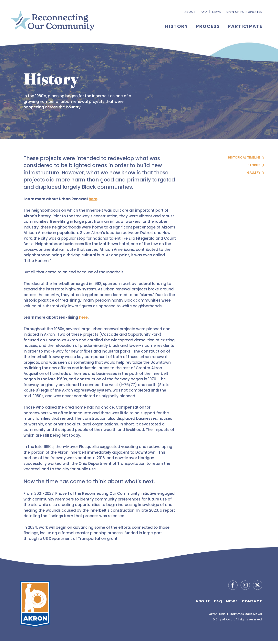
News (216, 12)
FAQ (204, 12)
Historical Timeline (244, 157)
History (176, 26)
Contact (252, 601)
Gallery (253, 172)
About (190, 12)
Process (208, 26)
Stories (254, 165)
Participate (245, 26)
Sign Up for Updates (244, 12)
